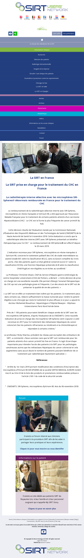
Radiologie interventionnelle (41, 64)
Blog (76, 519)
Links (46, 521)
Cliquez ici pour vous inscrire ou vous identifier (42, 448)
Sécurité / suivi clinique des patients (42, 74)
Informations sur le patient (35, 519)
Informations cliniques (42, 50)
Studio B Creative (45, 542)
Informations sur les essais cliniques (41, 123)
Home (10, 519)
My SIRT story (40, 521)
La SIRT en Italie (41, 87)
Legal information (42, 540)
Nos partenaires (68, 33)
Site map (57, 521)
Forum (41, 138)
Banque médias (69, 519)
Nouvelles (52, 519)
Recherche (41, 55)
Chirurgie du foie (41, 83)
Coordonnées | (31, 521)
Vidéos (41, 118)
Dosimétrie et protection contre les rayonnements (41, 78)
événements (59, 519)
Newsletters (41, 128)
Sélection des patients (41, 59)
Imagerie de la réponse (41, 69)
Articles (41, 98)
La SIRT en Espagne (41, 91)
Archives (41, 103)
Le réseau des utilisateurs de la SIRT (42, 44)
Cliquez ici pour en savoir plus (42, 508)
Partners (51, 521)
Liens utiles (57, 33)
